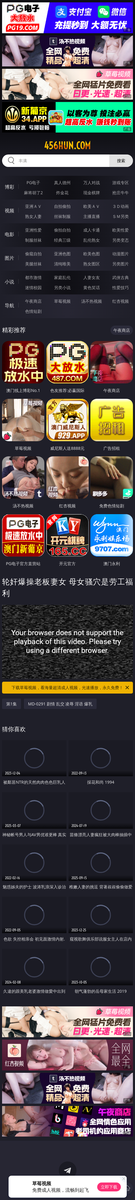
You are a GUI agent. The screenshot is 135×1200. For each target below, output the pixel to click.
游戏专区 (120, 182)
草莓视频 (62, 301)
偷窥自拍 (33, 253)
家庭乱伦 (62, 277)
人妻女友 (91, 277)
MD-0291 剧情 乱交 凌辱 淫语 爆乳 (60, 704)
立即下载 (109, 1187)
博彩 (9, 187)
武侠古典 (120, 277)
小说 (9, 281)
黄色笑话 (91, 287)
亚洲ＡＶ (33, 206)
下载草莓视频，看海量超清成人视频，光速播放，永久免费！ (71, 687)
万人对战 (91, 182)
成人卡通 (91, 230)
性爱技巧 (120, 287)
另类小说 (62, 287)
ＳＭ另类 (120, 216)
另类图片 (120, 264)
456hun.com (67, 146)
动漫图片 (120, 253)
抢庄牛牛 (120, 192)
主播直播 (91, 216)
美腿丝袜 (33, 264)
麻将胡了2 (33, 192)
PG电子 (33, 182)
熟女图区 (91, 264)
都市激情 (33, 277)
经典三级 (62, 240)
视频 (9, 210)
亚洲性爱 (33, 230)
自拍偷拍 (62, 206)
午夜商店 (33, 301)
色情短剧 (33, 311)
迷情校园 (33, 287)
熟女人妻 (33, 216)
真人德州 (62, 182)
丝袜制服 (62, 216)
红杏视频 (120, 301)
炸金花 (62, 192)
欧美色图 (91, 253)
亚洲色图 (62, 253)
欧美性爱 (120, 230)
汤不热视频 (91, 301)
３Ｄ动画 (120, 206)
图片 (9, 258)
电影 (9, 234)
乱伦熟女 (91, 240)
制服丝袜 (33, 240)
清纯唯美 (62, 264)
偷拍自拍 (62, 230)
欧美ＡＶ (91, 206)
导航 (9, 305)
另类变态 (120, 240)
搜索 (121, 160)
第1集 (11, 704)
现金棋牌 (91, 192)
